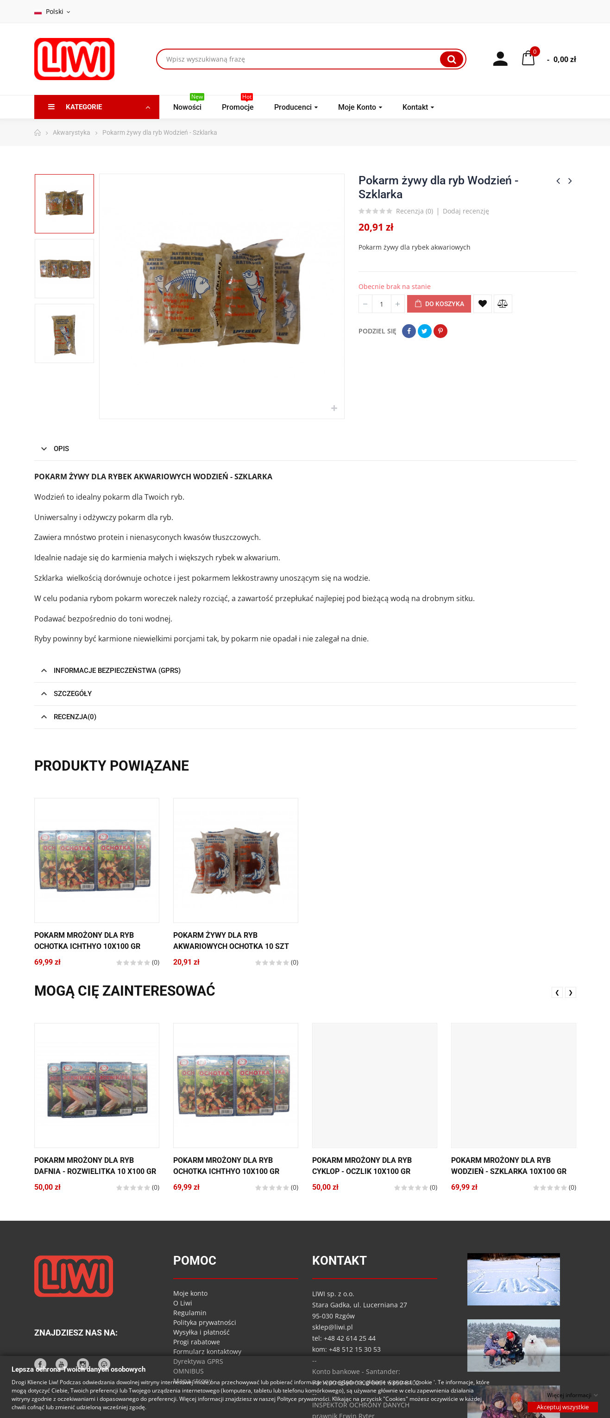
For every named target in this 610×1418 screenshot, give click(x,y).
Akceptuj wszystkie (563, 1406)
